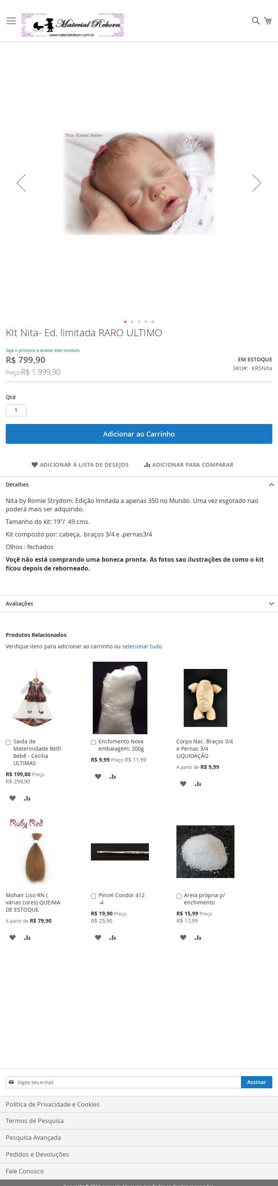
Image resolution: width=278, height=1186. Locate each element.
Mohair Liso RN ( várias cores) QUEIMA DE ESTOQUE (33, 902)
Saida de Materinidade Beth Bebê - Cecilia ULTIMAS (37, 752)
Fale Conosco (25, 1171)
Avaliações (19, 603)
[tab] (139, 484)
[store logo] (72, 25)
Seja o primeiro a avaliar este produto (43, 350)
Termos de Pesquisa (35, 1121)
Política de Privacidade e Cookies (53, 1104)
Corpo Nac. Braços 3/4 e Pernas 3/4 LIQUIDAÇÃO (204, 748)
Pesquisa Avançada (33, 1137)
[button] (21, 183)
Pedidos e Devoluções (37, 1154)
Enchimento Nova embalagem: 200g (121, 745)
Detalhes (17, 484)
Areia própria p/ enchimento (204, 898)
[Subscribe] (256, 1082)
